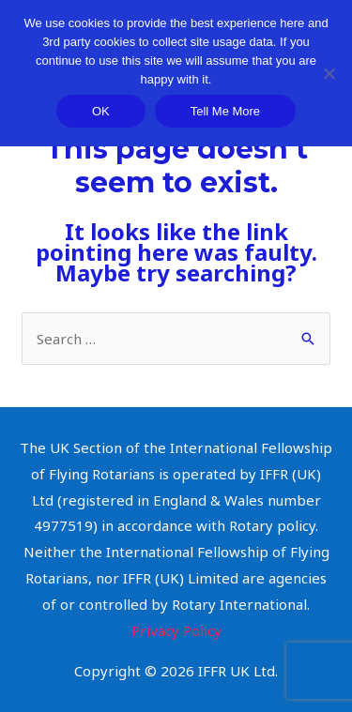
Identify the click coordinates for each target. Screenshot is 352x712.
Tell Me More (225, 111)
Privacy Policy (176, 630)
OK (101, 111)
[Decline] (328, 73)
